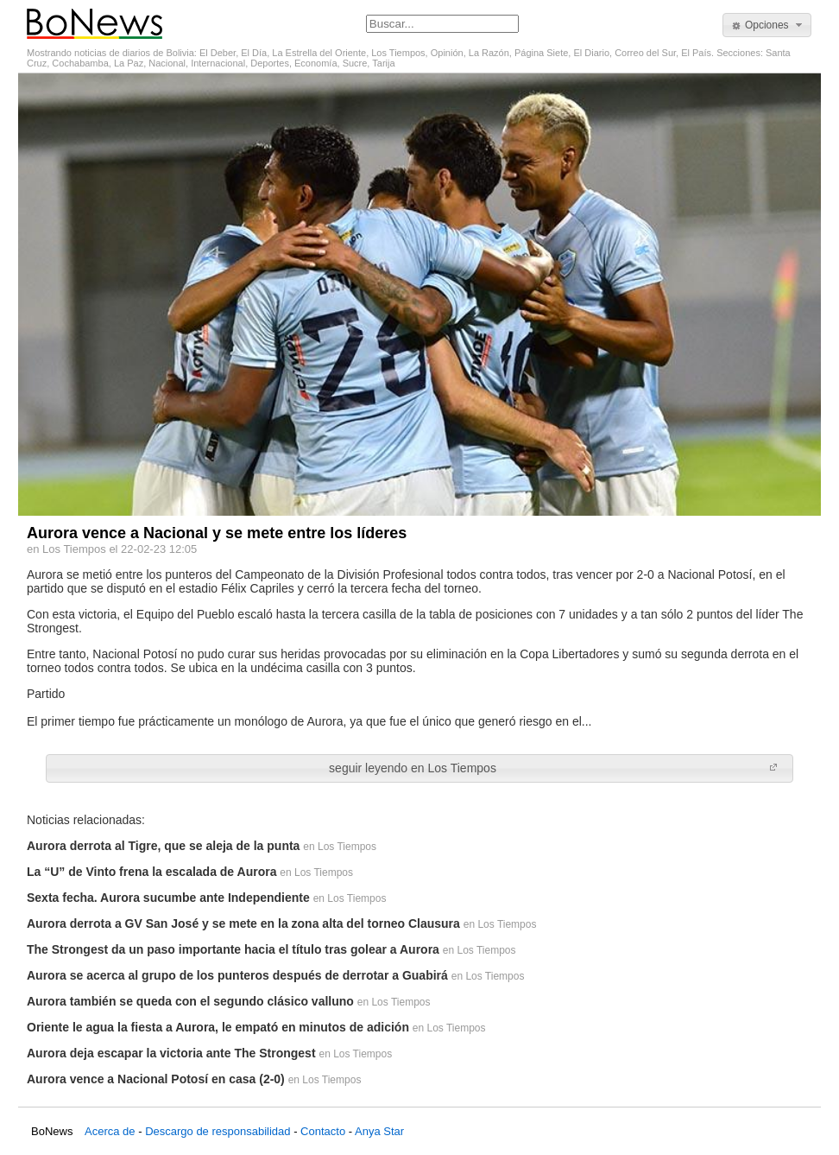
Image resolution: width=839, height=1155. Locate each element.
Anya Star (379, 1131)
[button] (766, 25)
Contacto (322, 1131)
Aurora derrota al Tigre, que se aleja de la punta (163, 846)
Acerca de (110, 1131)
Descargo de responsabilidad (217, 1131)
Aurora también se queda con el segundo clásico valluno (190, 1001)
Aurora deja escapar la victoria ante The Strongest (171, 1053)
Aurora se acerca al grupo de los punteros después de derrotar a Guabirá (237, 975)
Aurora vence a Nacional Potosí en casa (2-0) (156, 1079)
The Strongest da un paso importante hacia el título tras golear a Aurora (233, 949)
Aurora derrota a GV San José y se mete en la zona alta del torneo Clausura (243, 923)
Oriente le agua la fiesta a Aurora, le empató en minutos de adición (218, 1027)
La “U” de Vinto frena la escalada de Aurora (151, 872)
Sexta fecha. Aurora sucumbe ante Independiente (168, 897)
